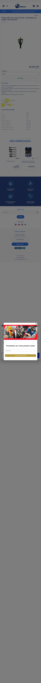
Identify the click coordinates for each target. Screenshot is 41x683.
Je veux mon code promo (20, 355)
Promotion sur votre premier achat (20, 346)
